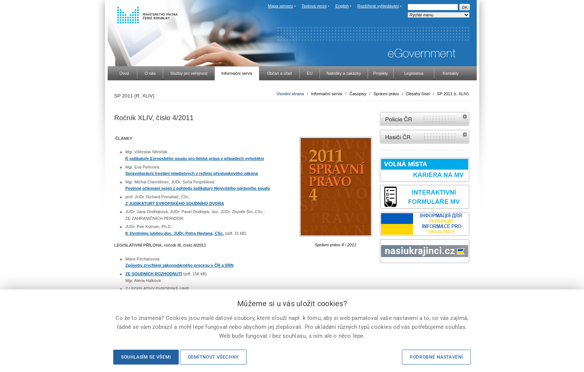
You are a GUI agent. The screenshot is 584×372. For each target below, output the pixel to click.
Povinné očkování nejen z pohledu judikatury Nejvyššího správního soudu (198, 188)
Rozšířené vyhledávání (378, 6)
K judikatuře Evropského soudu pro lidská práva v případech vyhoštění (195, 158)
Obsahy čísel (418, 94)
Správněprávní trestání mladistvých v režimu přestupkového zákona (192, 173)
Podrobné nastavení (436, 357)
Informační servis (326, 94)
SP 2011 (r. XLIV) (453, 94)
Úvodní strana (290, 94)
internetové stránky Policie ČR (424, 119)
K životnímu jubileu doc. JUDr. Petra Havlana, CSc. (175, 233)
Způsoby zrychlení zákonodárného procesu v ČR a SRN (180, 265)
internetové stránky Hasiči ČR (424, 137)
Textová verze (314, 6)
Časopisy (357, 94)
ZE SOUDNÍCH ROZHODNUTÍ (154, 274)
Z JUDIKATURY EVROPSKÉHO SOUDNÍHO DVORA (175, 203)
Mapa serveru (280, 6)
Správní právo (386, 94)
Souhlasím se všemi (146, 357)
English (342, 6)
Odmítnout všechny (213, 357)
